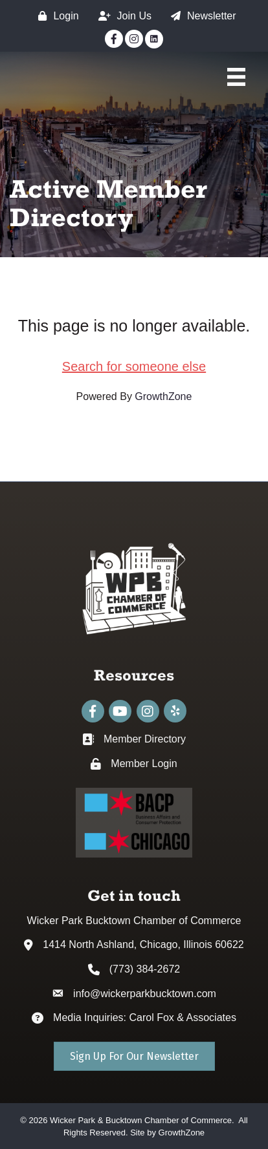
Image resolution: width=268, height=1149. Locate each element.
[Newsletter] (200, 15)
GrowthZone (163, 396)
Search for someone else (134, 366)
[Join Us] (121, 15)
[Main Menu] (236, 76)
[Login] (55, 15)
